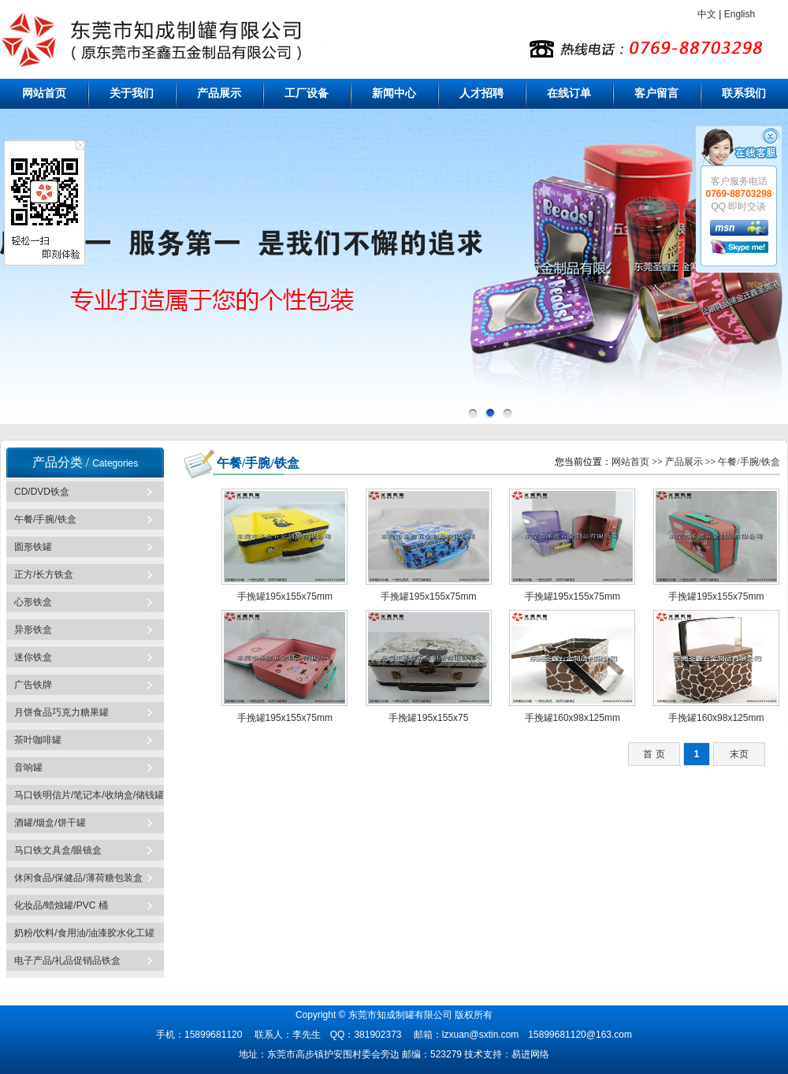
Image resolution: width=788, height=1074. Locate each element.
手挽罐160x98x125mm (572, 717)
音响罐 (28, 767)
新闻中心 (394, 93)
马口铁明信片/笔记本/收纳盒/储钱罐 (89, 795)
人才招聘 (481, 93)
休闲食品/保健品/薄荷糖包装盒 (78, 877)
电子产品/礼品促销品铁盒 (67, 960)
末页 (739, 754)
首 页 (653, 754)
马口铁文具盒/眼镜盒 (58, 850)
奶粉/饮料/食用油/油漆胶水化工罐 (84, 932)
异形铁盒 (33, 629)
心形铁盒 (33, 602)
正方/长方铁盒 (43, 574)
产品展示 (219, 93)
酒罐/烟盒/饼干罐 (50, 822)
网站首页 (44, 93)
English (739, 14)
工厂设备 (306, 93)
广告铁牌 (33, 684)
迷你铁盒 (33, 657)
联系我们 (744, 93)
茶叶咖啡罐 (37, 739)
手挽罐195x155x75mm (285, 596)
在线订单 (569, 93)
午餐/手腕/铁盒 (45, 519)
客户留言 (656, 93)
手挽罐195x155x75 (428, 717)
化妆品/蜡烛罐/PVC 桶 (61, 905)
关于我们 (132, 93)
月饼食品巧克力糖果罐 (61, 712)
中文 (706, 14)
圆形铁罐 (33, 546)
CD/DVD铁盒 (41, 491)
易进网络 (530, 1054)
